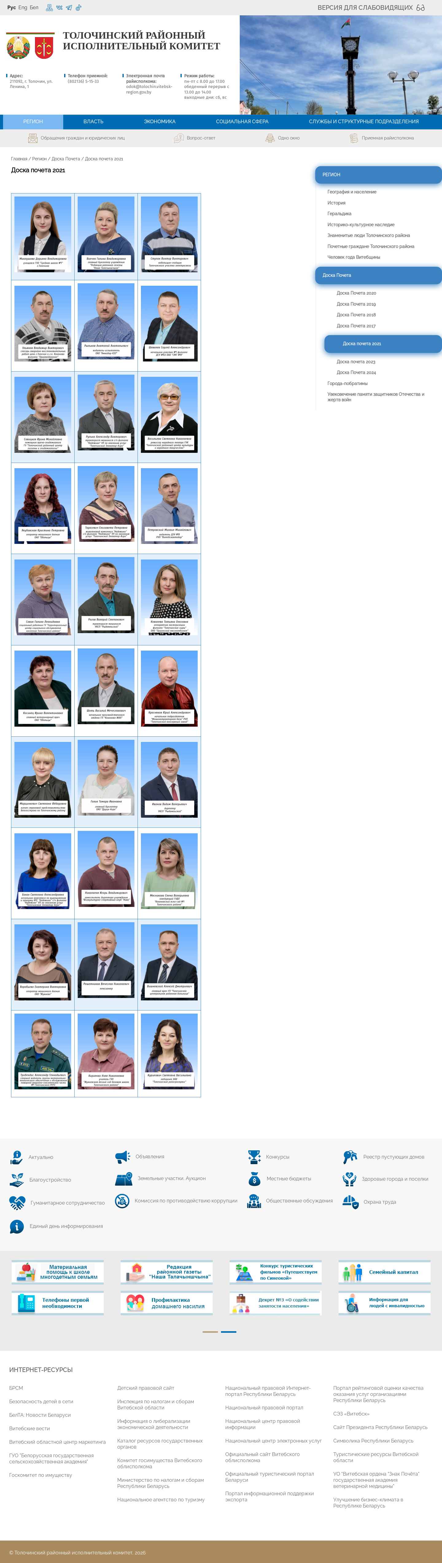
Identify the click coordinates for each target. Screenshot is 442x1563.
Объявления (139, 1157)
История (336, 203)
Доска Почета (66, 158)
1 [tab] (210, 1332)
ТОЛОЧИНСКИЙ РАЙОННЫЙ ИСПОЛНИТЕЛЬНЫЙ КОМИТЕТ (141, 41)
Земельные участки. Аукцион (160, 1178)
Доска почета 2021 (362, 343)
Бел (34, 7)
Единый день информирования (56, 1226)
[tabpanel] (57, 1290)
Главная (19, 158)
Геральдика (339, 213)
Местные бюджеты (279, 1179)
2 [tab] (228, 1332)
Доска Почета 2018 (356, 314)
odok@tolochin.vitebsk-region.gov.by (149, 89)
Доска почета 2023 (356, 361)
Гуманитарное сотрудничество (57, 1203)
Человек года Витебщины (354, 257)
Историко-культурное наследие (361, 224)
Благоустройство (40, 1180)
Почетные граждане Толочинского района (371, 246)
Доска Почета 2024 (356, 372)
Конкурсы (268, 1157)
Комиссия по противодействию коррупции (176, 1201)
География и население (352, 191)
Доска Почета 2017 (356, 325)
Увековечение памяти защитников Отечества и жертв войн (376, 397)
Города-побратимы (347, 383)
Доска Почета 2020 (356, 293)
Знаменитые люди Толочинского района (369, 235)
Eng (22, 7)
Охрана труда (369, 1202)
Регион (39, 158)
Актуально (31, 1157)
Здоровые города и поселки (385, 1179)
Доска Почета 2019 (356, 304)
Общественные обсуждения (290, 1201)
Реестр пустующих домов (383, 1157)
